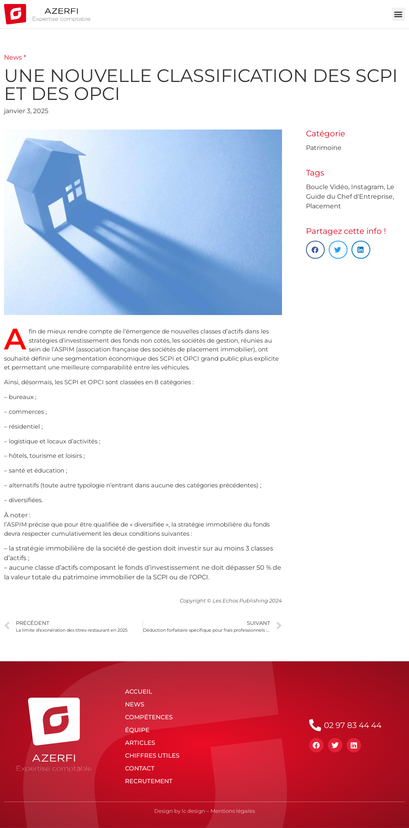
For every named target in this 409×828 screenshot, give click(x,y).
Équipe (137, 730)
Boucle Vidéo (327, 187)
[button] (398, 14)
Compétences (149, 717)
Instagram (367, 187)
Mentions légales (232, 811)
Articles (140, 742)
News (134, 704)
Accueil (138, 691)
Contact (140, 768)
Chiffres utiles (152, 755)
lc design (193, 811)
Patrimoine (323, 148)
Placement (323, 206)
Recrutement (149, 781)
